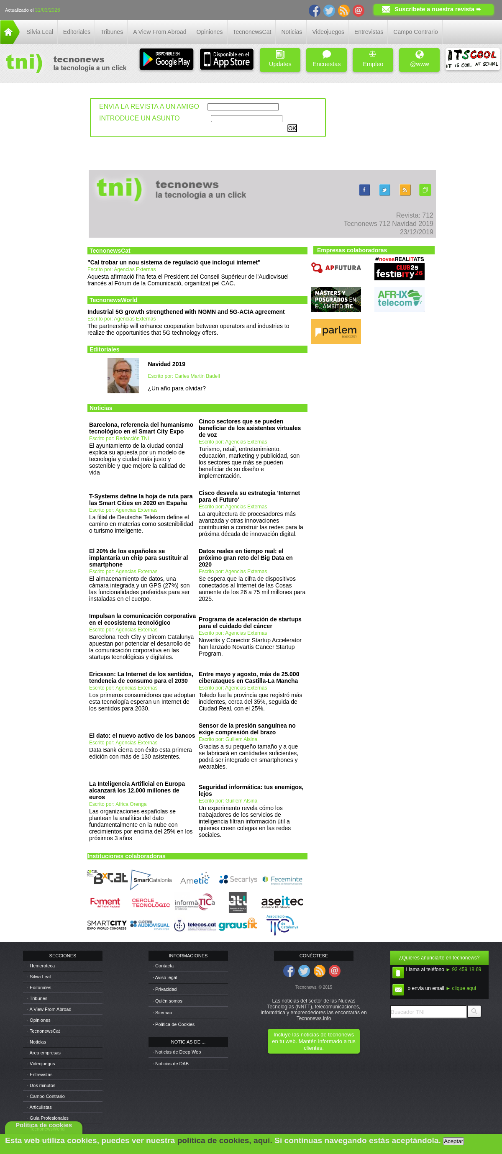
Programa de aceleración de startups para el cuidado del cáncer (250, 622)
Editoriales (76, 31)
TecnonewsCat (252, 31)
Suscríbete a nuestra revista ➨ (437, 9)
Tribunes (111, 31)
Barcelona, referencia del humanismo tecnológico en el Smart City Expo (141, 428)
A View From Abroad (159, 31)
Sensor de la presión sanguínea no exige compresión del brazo (247, 729)
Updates (280, 58)
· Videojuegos (41, 1063)
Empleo (373, 58)
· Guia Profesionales (48, 1118)
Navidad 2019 (167, 364)
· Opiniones (39, 1020)
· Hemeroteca (41, 965)
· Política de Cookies (174, 1024)
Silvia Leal (39, 31)
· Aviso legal (165, 977)
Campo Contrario (415, 31)
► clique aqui (461, 988)
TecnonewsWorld (114, 300)
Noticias (291, 31)
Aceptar (453, 1141)
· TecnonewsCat (43, 1030)
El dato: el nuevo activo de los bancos (142, 735)
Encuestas (326, 58)
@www (419, 58)
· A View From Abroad (49, 1009)
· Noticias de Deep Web (177, 1051)
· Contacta (163, 965)
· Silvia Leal (39, 976)
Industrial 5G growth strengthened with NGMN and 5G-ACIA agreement (186, 311)
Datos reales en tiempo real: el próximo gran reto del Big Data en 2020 (246, 558)
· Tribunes (37, 998)
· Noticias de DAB (171, 1063)
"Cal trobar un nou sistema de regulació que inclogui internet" (174, 262)
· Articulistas (39, 1107)
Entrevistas (368, 31)
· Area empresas (44, 1052)
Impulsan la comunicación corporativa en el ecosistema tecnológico (142, 619)
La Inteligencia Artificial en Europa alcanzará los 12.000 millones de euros (137, 790)
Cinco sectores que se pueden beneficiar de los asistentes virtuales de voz (250, 428)
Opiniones (210, 31)
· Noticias (36, 1041)
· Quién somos (167, 1000)
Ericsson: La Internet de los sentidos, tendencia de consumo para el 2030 (141, 677)
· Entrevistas (40, 1074)
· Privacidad (165, 989)
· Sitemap (162, 1012)
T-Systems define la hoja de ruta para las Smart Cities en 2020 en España (140, 499)
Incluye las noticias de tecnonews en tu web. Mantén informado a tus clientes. (313, 1041)
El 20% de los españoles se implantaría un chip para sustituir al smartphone (138, 558)
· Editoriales (39, 987)
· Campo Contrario (46, 1096)
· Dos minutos (41, 1085)
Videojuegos (328, 31)
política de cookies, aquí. (224, 1140)
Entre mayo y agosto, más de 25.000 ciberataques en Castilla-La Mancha (249, 677)
